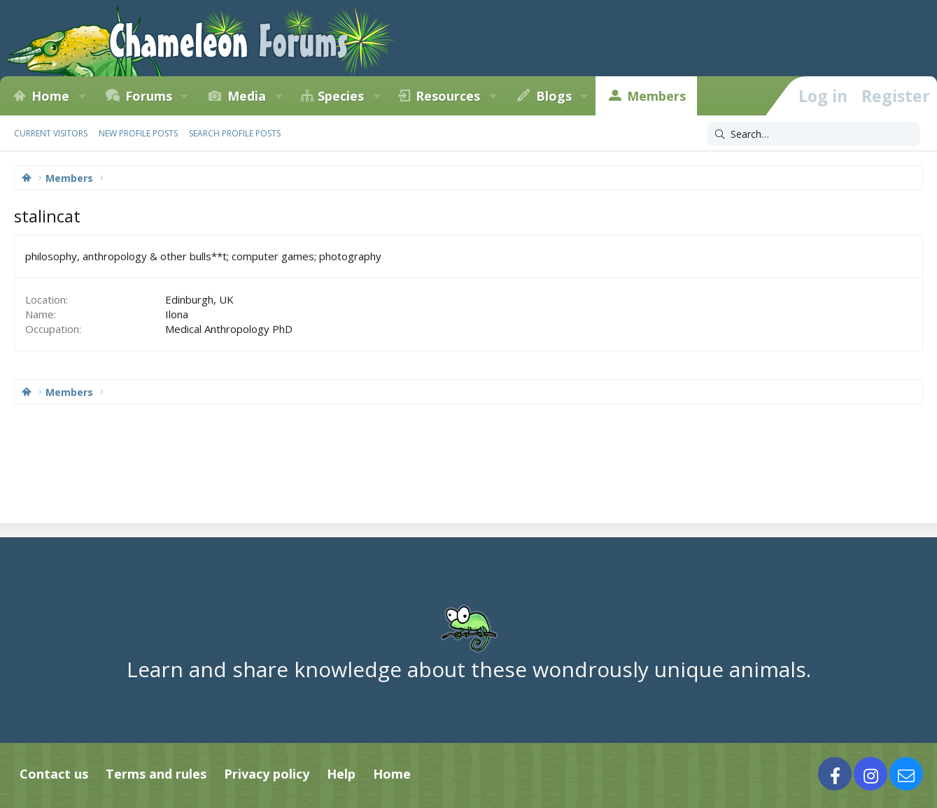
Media (246, 95)
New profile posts (138, 133)
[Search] (813, 134)
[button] (82, 95)
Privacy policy (266, 773)
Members (656, 95)
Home (50, 95)
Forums (148, 95)
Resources (448, 95)
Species (341, 95)
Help (341, 773)
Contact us (54, 773)
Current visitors (50, 133)
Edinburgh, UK (199, 299)
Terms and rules (156, 773)
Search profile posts (235, 133)
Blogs (554, 95)
